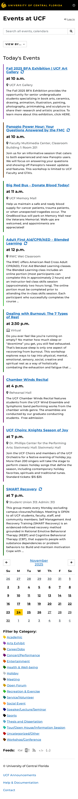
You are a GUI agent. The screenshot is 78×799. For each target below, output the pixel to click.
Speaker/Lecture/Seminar (26, 709)
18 (29, 604)
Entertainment (18, 661)
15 (69, 595)
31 (59, 579)
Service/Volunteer (20, 697)
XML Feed (41, 750)
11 (29, 595)
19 (39, 604)
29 (39, 579)
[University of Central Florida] (31, 5)
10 (18, 595)
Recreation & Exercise (23, 691)
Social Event (16, 703)
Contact (9, 790)
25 (29, 612)
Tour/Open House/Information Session (36, 727)
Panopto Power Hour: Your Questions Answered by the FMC (35, 128)
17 (18, 604)
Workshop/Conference (24, 739)
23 (8, 612)
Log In (69, 19)
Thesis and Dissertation (25, 721)
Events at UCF (24, 18)
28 (29, 579)
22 (70, 604)
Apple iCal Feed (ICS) (20, 750)
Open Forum (16, 685)
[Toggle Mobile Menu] (74, 5)
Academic (14, 637)
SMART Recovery (21, 489)
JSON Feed (48, 750)
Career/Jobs (16, 649)
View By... (13, 44)
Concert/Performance (23, 655)
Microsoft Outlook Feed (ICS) (27, 750)
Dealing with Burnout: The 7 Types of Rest (37, 315)
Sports (12, 715)
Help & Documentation (20, 782)
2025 (39, 564)
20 (50, 604)
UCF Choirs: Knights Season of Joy (37, 430)
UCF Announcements (19, 775)
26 (8, 579)
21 (59, 604)
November (39, 561)
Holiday (13, 673)
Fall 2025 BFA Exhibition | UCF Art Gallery (36, 70)
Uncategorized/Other (23, 733)
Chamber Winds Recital (27, 380)
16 (8, 604)
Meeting (13, 679)
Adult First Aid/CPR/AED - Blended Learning (37, 241)
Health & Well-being (22, 667)
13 (49, 595)
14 (59, 595)
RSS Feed (34, 750)
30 (50, 579)
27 (18, 579)
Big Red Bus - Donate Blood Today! (37, 185)
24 (19, 612)
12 (39, 595)
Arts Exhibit (16, 643)
